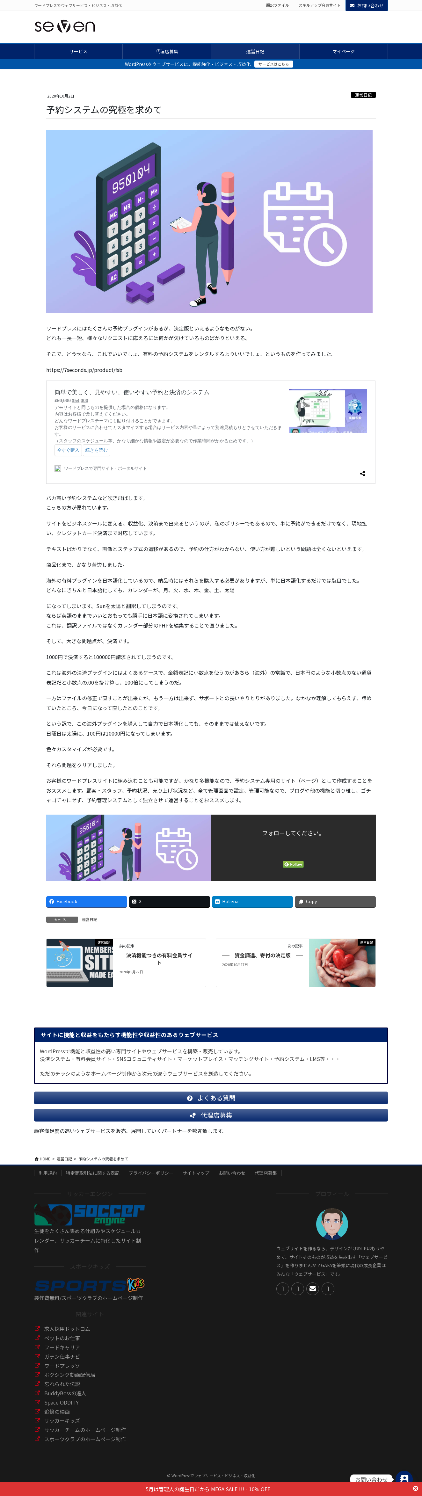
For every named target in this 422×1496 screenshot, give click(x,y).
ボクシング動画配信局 (69, 1379)
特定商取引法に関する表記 (93, 1178)
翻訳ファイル (277, 5)
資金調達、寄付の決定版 (263, 955)
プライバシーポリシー (151, 1178)
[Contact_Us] (404, 1479)
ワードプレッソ (62, 1371)
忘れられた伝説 (62, 1389)
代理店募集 (266, 1178)
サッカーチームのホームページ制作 (85, 1435)
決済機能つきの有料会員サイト (159, 959)
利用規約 (48, 1178)
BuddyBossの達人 (65, 1398)
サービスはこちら (273, 64)
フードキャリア (62, 1352)
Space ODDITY (61, 1407)
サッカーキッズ (62, 1425)
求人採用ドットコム (67, 1334)
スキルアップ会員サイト (320, 5)
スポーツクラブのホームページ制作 (85, 1444)
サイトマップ (196, 1178)
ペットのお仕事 (62, 1343)
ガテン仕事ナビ (62, 1361)
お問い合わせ (367, 5)
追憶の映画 (57, 1416)
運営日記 (363, 95)
